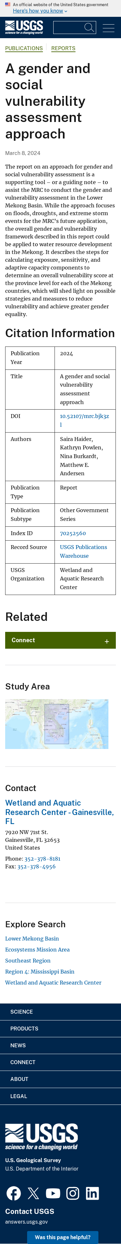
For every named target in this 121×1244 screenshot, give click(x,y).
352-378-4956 (36, 866)
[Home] (24, 33)
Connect (23, 640)
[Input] (74, 27)
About (19, 1079)
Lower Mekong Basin (32, 938)
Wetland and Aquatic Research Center (53, 982)
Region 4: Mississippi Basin (40, 971)
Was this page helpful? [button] (63, 1237)
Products (24, 1029)
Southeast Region (28, 960)
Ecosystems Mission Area (37, 949)
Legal (18, 1096)
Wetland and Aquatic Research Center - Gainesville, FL (59, 812)
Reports (63, 48)
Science (21, 1012)
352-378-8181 (42, 858)
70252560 (73, 533)
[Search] (89, 27)
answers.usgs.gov (26, 1222)
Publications (24, 48)
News (18, 1045)
